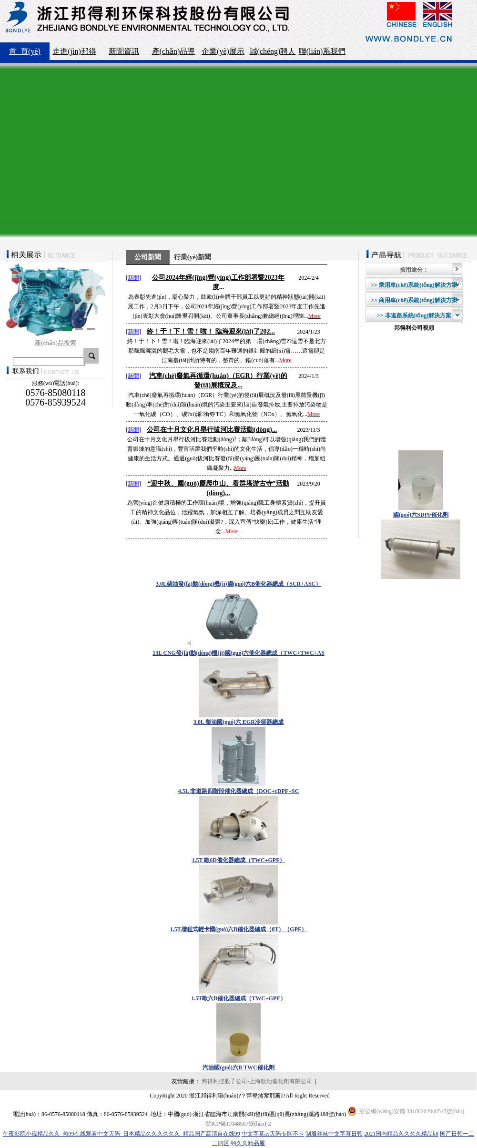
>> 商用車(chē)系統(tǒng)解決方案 (414, 300)
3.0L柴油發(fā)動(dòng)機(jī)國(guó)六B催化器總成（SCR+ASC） (238, 583)
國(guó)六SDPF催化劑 (421, 514)
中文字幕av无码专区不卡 (273, 1133)
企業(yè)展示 (223, 51)
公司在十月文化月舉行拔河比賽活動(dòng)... (212, 429)
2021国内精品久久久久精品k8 (401, 1133)
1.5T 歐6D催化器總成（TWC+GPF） (238, 860)
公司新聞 (147, 257)
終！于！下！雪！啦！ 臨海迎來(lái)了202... (211, 331)
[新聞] (133, 277)
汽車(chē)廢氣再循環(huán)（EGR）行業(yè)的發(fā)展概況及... (218, 380)
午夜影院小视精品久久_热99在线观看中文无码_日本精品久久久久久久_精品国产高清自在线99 (121, 1133)
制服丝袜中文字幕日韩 (334, 1133)
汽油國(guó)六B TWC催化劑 (238, 1067)
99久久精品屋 (248, 1143)
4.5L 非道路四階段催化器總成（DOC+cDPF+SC (238, 791)
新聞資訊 (124, 51)
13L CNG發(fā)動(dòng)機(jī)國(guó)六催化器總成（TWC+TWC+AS (238, 653)
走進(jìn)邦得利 (74, 53)
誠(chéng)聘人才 (273, 53)
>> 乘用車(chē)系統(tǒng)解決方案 (414, 285)
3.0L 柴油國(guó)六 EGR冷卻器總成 (238, 722)
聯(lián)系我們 (322, 51)
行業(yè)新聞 (193, 257)
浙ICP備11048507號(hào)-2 (238, 1123)
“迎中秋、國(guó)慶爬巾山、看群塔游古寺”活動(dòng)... (218, 488)
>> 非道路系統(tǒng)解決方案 (414, 315)
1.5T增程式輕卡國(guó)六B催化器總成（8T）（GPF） (238, 929)
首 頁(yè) (25, 51)
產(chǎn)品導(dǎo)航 (173, 53)
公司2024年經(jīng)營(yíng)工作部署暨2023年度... (218, 282)
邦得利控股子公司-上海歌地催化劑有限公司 (257, 1081)
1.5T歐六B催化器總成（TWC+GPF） (238, 998)
